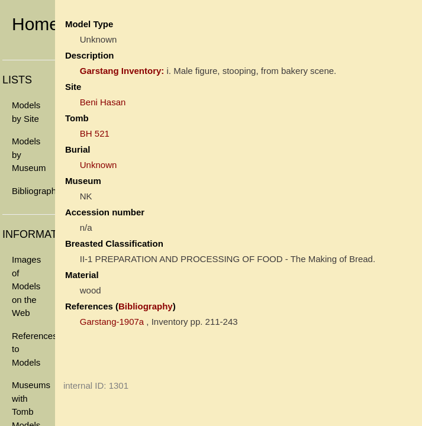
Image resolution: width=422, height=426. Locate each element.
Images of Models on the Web (26, 286)
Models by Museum (29, 154)
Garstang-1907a (112, 322)
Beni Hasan (103, 102)
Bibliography (33, 191)
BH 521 (94, 133)
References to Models (33, 349)
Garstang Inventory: (122, 71)
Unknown (98, 165)
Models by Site (26, 112)
